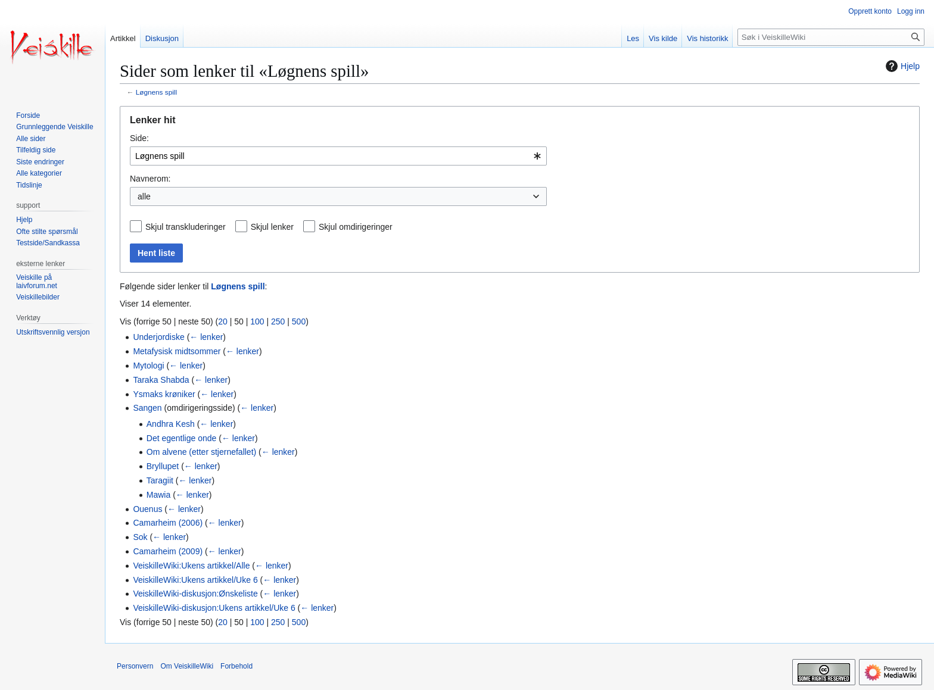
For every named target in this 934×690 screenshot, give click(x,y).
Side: (139, 138)
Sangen (147, 408)
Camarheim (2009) (168, 551)
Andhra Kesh (171, 424)
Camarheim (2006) (168, 522)
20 (223, 321)
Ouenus (147, 509)
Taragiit (160, 480)
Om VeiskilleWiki (186, 666)
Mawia (158, 494)
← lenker (206, 337)
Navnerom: (150, 178)
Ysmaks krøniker (164, 394)
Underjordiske (158, 337)
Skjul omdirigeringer (356, 227)
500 (299, 321)
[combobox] (338, 156)
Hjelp (901, 66)
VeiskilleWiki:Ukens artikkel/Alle (191, 565)
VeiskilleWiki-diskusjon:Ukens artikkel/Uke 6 (214, 608)
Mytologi (148, 365)
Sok (140, 537)
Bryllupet (163, 466)
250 (278, 321)
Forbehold (236, 666)
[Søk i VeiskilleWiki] (830, 37)
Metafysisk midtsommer (176, 351)
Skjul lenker (272, 227)
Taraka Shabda (161, 380)
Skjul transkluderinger (185, 227)
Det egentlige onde (182, 438)
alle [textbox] (144, 196)
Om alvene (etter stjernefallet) (201, 452)
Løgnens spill (156, 92)
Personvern (135, 666)
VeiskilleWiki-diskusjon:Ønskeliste (195, 593)
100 (257, 321)
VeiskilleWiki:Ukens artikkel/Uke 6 (195, 580)
